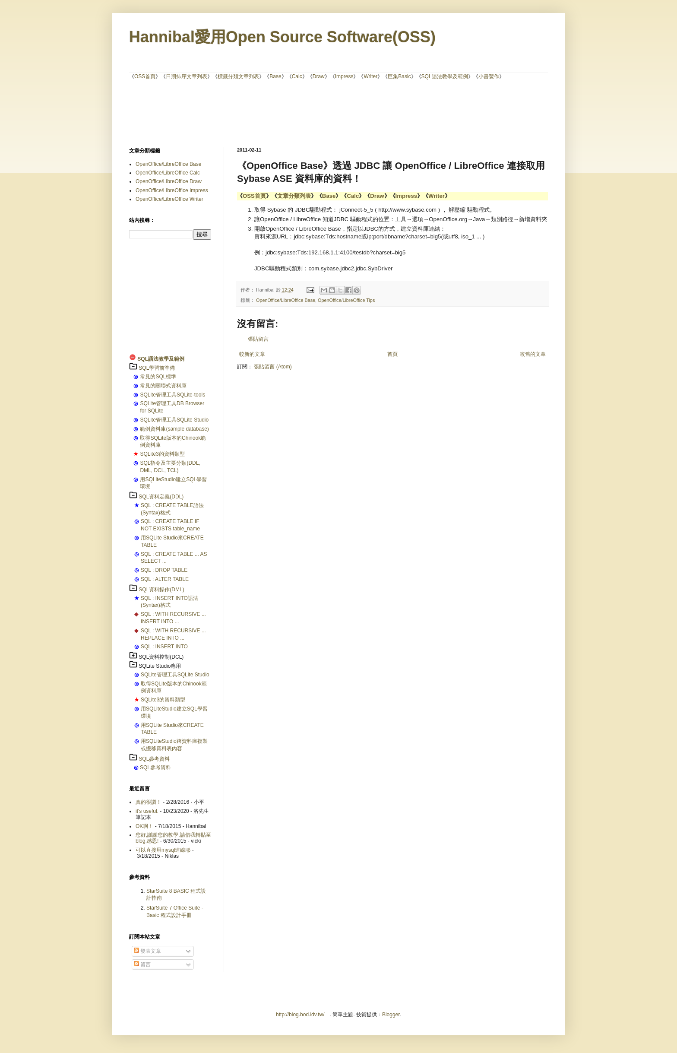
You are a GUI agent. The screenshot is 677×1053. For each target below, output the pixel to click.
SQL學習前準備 (157, 368)
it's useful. (147, 811)
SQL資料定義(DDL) (161, 497)
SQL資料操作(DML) (161, 590)
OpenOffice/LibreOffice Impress (172, 190)
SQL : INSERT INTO (164, 647)
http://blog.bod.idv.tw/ (300, 1015)
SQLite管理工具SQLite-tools (172, 395)
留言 (142, 964)
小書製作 (488, 76)
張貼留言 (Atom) (272, 367)
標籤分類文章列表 (238, 76)
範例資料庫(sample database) (174, 429)
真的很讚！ (148, 802)
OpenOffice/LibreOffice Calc (168, 173)
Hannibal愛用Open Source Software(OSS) (282, 37)
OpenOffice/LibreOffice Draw (169, 181)
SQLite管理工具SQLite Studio (174, 420)
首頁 (392, 354)
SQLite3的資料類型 (162, 454)
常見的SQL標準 (158, 377)
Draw (319, 76)
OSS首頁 (144, 76)
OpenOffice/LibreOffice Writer (169, 199)
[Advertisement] (338, 112)
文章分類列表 (294, 196)
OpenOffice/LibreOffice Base (285, 300)
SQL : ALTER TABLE (165, 579)
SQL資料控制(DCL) (161, 657)
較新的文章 (252, 354)
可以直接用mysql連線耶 (163, 850)
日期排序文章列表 (186, 76)
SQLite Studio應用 (160, 666)
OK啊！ (144, 826)
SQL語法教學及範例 (444, 76)
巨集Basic (399, 76)
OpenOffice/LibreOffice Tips (346, 300)
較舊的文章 (533, 354)
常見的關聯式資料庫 (163, 386)
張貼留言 (258, 339)
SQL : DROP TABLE (164, 570)
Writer (370, 76)
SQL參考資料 (154, 759)
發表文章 (147, 951)
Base (275, 76)
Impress (344, 76)
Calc (297, 76)
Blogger (391, 1015)
